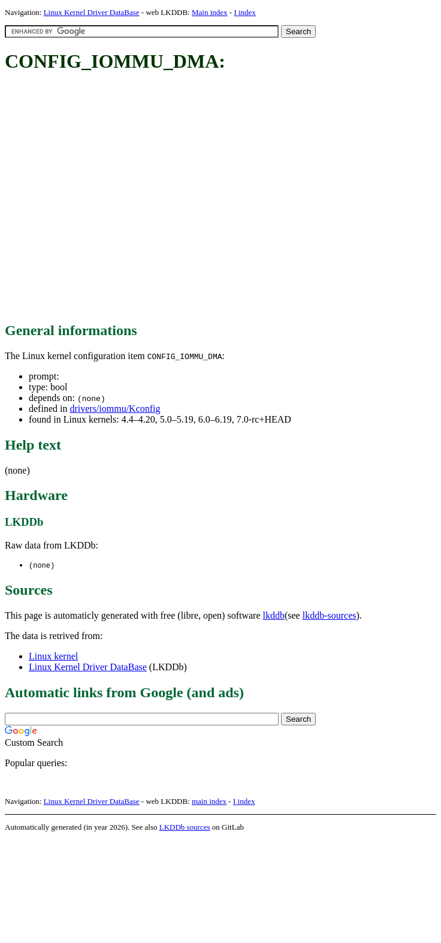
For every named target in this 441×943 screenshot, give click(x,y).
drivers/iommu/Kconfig (115, 408)
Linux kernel (53, 657)
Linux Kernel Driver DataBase (92, 12)
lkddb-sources (330, 616)
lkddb (274, 616)
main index (209, 801)
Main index (210, 12)
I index (244, 12)
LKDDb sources (184, 827)
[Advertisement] (112, 198)
